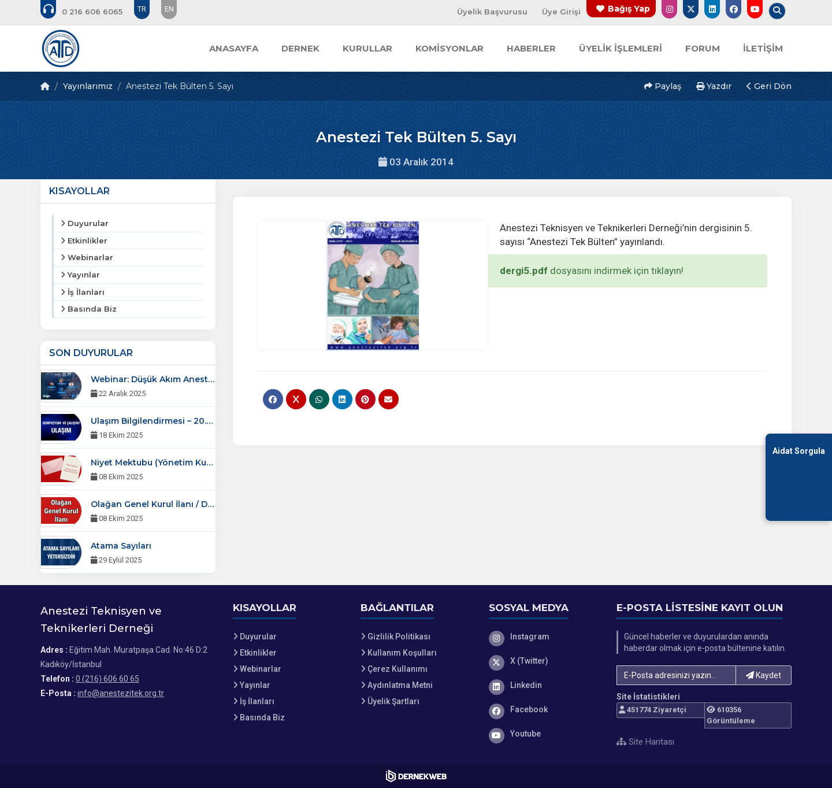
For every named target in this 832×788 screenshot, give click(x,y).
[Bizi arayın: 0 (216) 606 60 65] (89, 11)
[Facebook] (544, 709)
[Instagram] (544, 636)
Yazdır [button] (713, 86)
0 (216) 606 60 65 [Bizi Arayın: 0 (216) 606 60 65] (107, 678)
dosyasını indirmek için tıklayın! (592, 270)
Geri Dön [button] (769, 86)
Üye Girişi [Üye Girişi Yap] (561, 11)
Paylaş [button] (662, 86)
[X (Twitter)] (544, 661)
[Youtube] (544, 733)
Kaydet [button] (763, 675)
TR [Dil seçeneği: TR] (142, 9)
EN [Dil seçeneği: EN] (169, 9)
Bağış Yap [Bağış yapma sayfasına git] (629, 8)
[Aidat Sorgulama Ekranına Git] (799, 476)
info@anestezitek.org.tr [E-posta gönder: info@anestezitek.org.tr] (120, 693)
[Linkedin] (544, 685)
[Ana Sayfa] (60, 48)
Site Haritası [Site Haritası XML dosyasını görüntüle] (645, 742)
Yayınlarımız (88, 86)
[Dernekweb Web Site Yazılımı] (416, 775)
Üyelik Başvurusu (492, 11)
